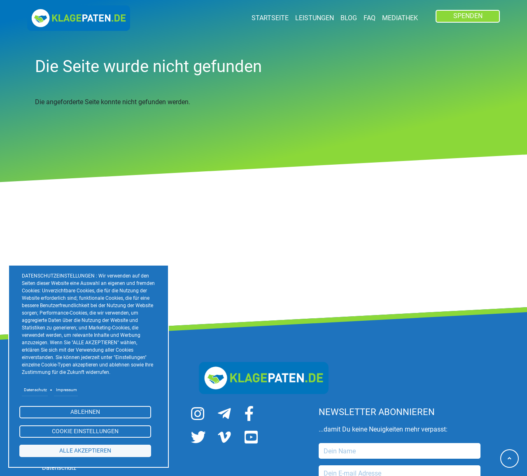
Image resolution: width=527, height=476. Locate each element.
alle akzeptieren (85, 450)
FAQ (369, 18)
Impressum (66, 389)
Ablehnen (85, 411)
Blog (348, 18)
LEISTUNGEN (314, 18)
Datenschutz (35, 389)
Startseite (270, 18)
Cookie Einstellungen (85, 431)
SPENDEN (468, 16)
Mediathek (400, 18)
